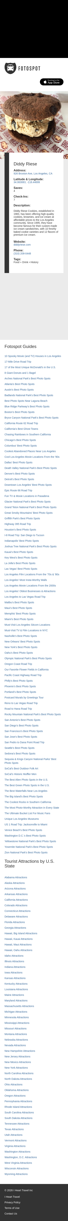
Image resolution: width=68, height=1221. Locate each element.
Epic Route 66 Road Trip (18, 490)
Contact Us (11, 1213)
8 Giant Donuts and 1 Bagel (20, 372)
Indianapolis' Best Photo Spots (22, 540)
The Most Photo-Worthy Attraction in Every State (32, 807)
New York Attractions (16, 1067)
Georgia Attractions (15, 927)
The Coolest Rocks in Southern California (28, 802)
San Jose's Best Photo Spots (21, 736)
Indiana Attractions (15, 966)
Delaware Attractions (16, 916)
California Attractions (16, 899)
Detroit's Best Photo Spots (19, 479)
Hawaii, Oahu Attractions (18, 950)
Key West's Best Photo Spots (21, 557)
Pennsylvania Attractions (18, 1101)
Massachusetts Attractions (19, 1006)
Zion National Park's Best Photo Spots (26, 852)
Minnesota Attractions (17, 1017)
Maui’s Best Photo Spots (18, 608)
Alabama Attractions (16, 877)
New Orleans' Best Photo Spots (22, 641)
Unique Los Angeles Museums (22, 818)
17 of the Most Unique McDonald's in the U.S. (30, 367)
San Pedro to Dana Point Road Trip (24, 742)
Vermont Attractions (15, 1140)
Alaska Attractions (15, 883)
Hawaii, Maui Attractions (18, 944)
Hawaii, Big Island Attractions (21, 933)
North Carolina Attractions (19, 1073)
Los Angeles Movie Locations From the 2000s (30, 585)
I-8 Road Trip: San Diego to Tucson (24, 535)
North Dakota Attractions (18, 1078)
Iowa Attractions (13, 972)
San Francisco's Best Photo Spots (24, 731)
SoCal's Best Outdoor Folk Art (21, 768)
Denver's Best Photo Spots (20, 473)
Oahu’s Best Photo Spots (19, 652)
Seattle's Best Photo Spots (19, 747)
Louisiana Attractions (16, 989)
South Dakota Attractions (18, 1118)
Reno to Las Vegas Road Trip (21, 703)
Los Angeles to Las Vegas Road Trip (25, 596)
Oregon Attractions (15, 1095)
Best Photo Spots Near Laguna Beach (26, 400)
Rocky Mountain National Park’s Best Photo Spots (33, 714)
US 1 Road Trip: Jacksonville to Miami (26, 824)
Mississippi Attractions (17, 1022)
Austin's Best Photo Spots (19, 389)
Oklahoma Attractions (17, 1090)
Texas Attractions (14, 1129)
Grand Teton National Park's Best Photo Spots (30, 507)
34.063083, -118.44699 (27, 182)
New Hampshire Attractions (20, 1050)
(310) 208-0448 (22, 253)
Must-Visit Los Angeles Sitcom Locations (27, 624)
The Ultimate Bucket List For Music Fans (27, 813)
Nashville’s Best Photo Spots (21, 636)
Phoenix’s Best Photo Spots (20, 686)
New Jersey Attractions (17, 1056)
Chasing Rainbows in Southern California (28, 434)
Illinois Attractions (14, 961)
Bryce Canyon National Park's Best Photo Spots (32, 417)
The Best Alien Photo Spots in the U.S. (26, 779)
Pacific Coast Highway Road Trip (23, 675)
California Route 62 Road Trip (21, 423)
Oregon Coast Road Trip (18, 664)
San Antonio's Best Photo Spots (22, 719)
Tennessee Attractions (17, 1123)
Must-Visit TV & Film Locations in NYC (26, 630)
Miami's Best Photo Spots (19, 619)
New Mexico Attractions (18, 1062)
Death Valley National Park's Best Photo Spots (31, 468)
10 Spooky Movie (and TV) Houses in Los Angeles (33, 356)
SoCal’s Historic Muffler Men (20, 774)
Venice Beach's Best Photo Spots (23, 830)
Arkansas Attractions (16, 894)
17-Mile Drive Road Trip (18, 361)
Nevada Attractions (15, 1045)
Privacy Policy (12, 1202)
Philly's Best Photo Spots (19, 680)
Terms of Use (12, 1208)
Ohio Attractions (13, 1084)
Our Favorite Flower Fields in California (27, 669)
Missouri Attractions (15, 1028)
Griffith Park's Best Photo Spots (22, 518)
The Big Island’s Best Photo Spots (24, 796)
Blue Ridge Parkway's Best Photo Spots (27, 406)
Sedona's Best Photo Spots (20, 753)
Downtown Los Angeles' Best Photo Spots (28, 484)
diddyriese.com (22, 244)
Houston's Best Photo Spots (20, 529)
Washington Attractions (17, 1151)
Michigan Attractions (16, 1011)
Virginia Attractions (15, 1146)
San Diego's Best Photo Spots (21, 725)
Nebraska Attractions (16, 1039)
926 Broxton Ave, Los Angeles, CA (33, 173)
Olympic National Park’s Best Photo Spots (28, 658)
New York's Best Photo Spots (21, 647)
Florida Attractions (15, 922)
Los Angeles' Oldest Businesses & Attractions (30, 591)
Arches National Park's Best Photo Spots (27, 378)
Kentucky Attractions (16, 983)
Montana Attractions (16, 1034)
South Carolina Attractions (19, 1112)
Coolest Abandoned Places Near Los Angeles (30, 451)
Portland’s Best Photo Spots (20, 691)
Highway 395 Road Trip (18, 524)
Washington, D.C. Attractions (21, 1157)
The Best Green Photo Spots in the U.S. (27, 785)
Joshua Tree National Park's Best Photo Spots (31, 546)
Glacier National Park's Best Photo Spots (28, 501)
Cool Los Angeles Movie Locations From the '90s (32, 456)
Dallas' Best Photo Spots (18, 462)
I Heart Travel (12, 1196)
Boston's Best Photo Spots (19, 412)
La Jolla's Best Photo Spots (20, 563)
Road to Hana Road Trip (18, 708)
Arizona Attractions (15, 888)
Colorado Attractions (16, 905)
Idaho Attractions (14, 955)
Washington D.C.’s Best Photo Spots (25, 835)
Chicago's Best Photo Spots (20, 440)
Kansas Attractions (15, 978)
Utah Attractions (13, 1134)
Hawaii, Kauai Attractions (19, 939)
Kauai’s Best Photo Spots (19, 552)
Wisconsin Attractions (17, 1168)
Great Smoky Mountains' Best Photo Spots (29, 512)
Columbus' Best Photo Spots (21, 445)
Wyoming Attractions (16, 1174)
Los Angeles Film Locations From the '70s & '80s (32, 574)
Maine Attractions (14, 994)
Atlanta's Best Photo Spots (19, 384)
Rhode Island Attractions (18, 1106)
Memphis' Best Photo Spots (20, 613)
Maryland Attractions (16, 1000)
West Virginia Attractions (18, 1162)
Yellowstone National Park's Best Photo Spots (30, 841)
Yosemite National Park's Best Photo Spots (29, 846)
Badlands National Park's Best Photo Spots (29, 395)
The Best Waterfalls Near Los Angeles (26, 790)
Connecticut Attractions (17, 911)
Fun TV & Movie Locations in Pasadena (27, 496)
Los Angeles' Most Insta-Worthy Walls (26, 580)
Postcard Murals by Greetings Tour (24, 697)
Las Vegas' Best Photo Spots (21, 568)
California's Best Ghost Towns (21, 428)
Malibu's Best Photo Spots (19, 602)
